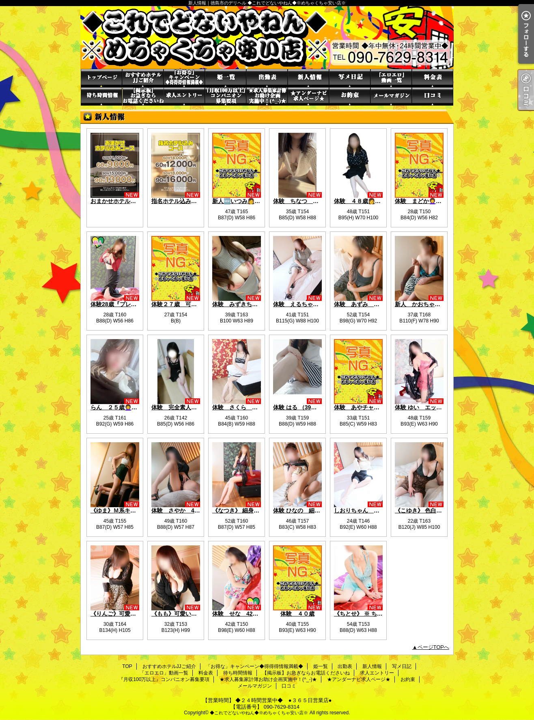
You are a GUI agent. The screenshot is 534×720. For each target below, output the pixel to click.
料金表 (432, 78)
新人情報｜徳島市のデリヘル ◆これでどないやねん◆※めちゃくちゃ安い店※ (267, 37)
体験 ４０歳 (297, 613)
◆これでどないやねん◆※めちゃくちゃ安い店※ (259, 712)
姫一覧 (225, 78)
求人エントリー (184, 96)
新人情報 (308, 78)
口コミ (432, 96)
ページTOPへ (434, 647)
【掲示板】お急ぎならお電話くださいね (143, 96)
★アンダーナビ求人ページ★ (308, 96)
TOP (101, 78)
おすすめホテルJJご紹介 (143, 78)
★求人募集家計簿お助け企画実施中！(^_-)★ (267, 96)
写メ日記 (349, 78)
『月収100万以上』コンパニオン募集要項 (225, 96)
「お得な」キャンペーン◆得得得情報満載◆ (184, 78)
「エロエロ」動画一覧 (391, 78)
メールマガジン (391, 96)
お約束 (349, 96)
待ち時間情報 (101, 96)
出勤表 (267, 78)
